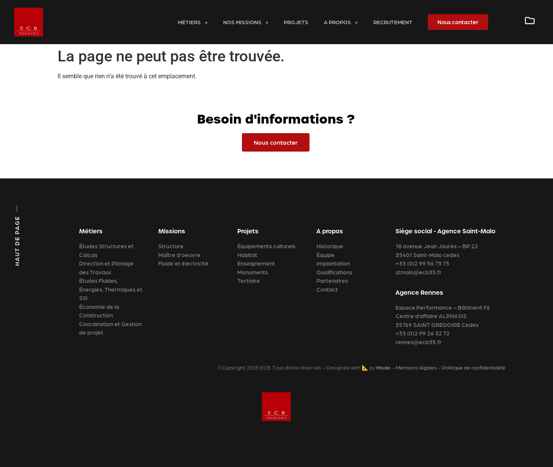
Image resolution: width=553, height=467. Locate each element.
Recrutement (392, 22)
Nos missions (245, 21)
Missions (171, 231)
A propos (341, 21)
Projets (296, 22)
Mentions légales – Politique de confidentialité (450, 367)
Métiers (193, 21)
